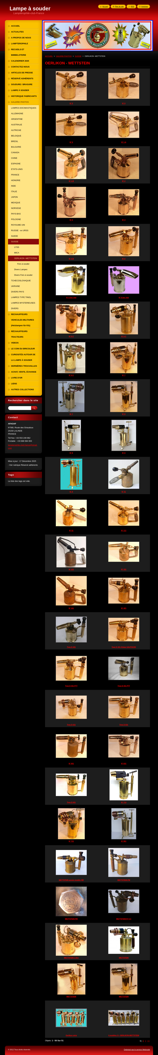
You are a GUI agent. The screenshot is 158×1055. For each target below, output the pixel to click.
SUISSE (78, 56)
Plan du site (119, 6)
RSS (132, 6)
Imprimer (144, 6)
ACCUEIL (49, 56)
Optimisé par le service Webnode (137, 1050)
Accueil (105, 6)
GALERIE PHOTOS (64, 56)
